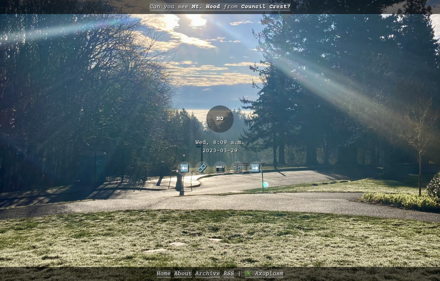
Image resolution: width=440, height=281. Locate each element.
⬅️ (184, 168)
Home (164, 273)
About (183, 273)
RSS (229, 273)
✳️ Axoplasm (264, 273)
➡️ (255, 168)
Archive (207, 273)
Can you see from (220, 7)
